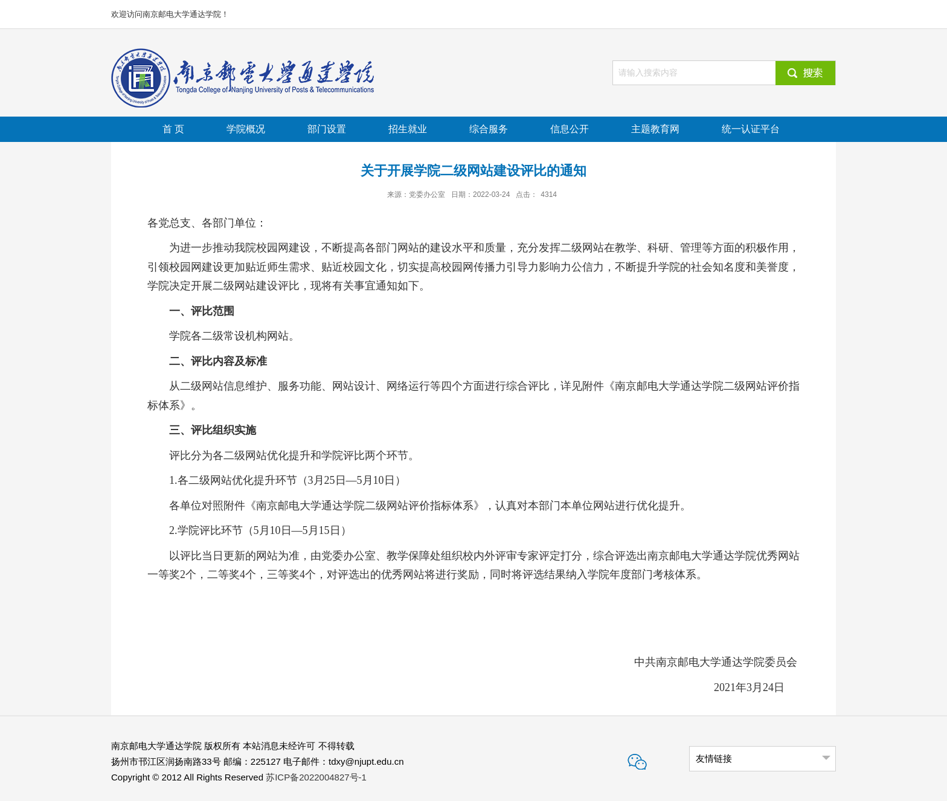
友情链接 (714, 758)
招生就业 (407, 129)
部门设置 (326, 129)
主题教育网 (655, 129)
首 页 (173, 129)
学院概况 (245, 129)
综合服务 (488, 129)
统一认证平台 (751, 129)
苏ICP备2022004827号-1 (316, 777)
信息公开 (569, 129)
